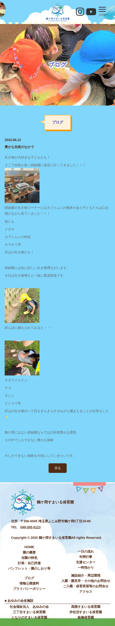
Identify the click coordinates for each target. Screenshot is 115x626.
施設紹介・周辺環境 (85, 575)
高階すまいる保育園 (85, 607)
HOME (29, 547)
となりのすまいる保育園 (29, 617)
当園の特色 (29, 558)
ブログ (29, 578)
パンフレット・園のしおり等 (29, 568)
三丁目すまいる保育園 (29, 612)
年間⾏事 (85, 557)
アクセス (85, 591)
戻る (57, 468)
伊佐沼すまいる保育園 (85, 612)
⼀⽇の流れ (86, 551)
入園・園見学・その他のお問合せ (85, 581)
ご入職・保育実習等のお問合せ (85, 586)
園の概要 (29, 552)
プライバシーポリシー (29, 589)
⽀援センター (85, 562)
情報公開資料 (29, 583)
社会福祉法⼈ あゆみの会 (29, 607)
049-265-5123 (30, 527)
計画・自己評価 (29, 563)
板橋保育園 (86, 617)
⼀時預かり (86, 567)
